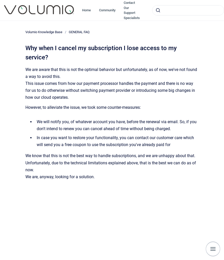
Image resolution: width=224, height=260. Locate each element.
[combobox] (188, 10)
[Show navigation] (213, 249)
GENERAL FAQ (79, 32)
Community (107, 10)
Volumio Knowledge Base (43, 32)
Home (86, 10)
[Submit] (158, 10)
